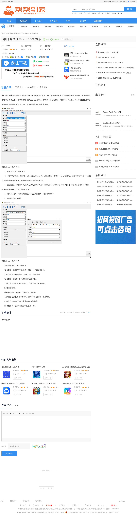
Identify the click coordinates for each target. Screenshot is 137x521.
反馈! (89, 312)
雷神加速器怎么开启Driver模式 (107, 182)
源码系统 (130, 26)
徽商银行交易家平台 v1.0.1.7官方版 (109, 62)
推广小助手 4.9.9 (38, 367)
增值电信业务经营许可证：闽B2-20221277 (105, 512)
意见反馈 (101, 505)
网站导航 (133, 1)
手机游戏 (53, 21)
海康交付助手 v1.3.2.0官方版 (107, 167)
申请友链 (122, 501)
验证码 (3, 446)
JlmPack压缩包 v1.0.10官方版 (44, 383)
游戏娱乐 (95, 26)
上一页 (42, 488)
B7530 (114, 13)
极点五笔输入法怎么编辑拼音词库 (108, 191)
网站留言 (115, 1)
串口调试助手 (34, 33)
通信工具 (107, 26)
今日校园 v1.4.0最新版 (10, 367)
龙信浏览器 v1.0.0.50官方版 (73, 383)
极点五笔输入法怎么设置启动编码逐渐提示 (111, 200)
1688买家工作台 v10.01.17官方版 (108, 78)
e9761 (94, 13)
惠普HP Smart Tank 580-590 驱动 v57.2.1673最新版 (115, 67)
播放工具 (119, 26)
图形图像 (48, 26)
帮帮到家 (26, 501)
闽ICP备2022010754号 (56, 512)
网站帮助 (62, 505)
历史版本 (66, 39)
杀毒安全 (83, 26)
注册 (109, 1)
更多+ (133, 95)
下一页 (50, 488)
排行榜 (83, 21)
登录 (105, 1)
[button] (4, 413)
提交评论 (9, 453)
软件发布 (122, 1)
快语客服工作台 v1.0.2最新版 (13, 383)
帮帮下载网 (11, 33)
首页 (9, 21)
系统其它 (26, 33)
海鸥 (80, 13)
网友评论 (43, 87)
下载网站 (4, 1)
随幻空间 (100, 13)
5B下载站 (13, 501)
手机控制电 (87, 13)
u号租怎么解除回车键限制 (126, 204)
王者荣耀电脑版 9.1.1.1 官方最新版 (76, 367)
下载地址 (19, 87)
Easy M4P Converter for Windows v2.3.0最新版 (113, 72)
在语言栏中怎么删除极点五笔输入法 (109, 186)
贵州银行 (107, 13)
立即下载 (17, 378)
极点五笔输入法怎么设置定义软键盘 (109, 195)
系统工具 (36, 26)
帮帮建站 (38, 501)
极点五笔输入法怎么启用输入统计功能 (110, 204)
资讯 (68, 21)
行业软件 (71, 26)
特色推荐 (31, 87)
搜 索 (129, 9)
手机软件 (39, 21)
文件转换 (98, 21)
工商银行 (120, 13)
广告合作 (88, 505)
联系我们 (75, 505)
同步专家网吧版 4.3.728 (105, 57)
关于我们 (36, 505)
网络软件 (24, 26)
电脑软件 (24, 21)
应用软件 (59, 26)
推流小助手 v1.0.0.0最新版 (106, 155)
